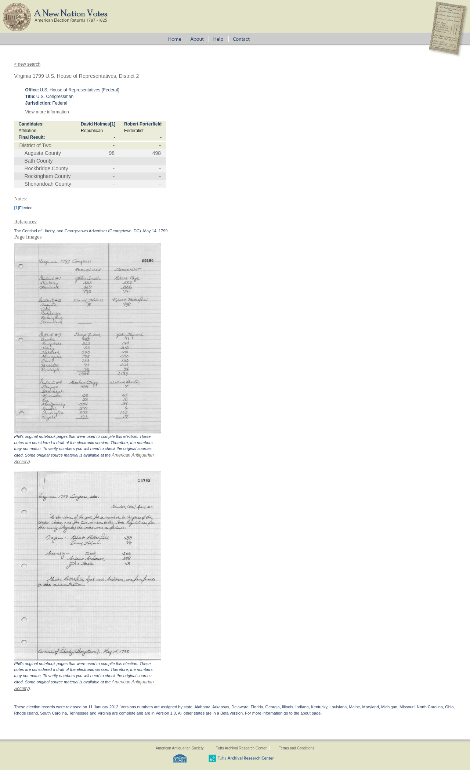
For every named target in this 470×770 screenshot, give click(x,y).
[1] (112, 124)
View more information (47, 112)
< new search (27, 64)
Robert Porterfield (143, 124)
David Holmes (95, 124)
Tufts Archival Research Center (241, 748)
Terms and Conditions (296, 748)
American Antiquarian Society (180, 748)
